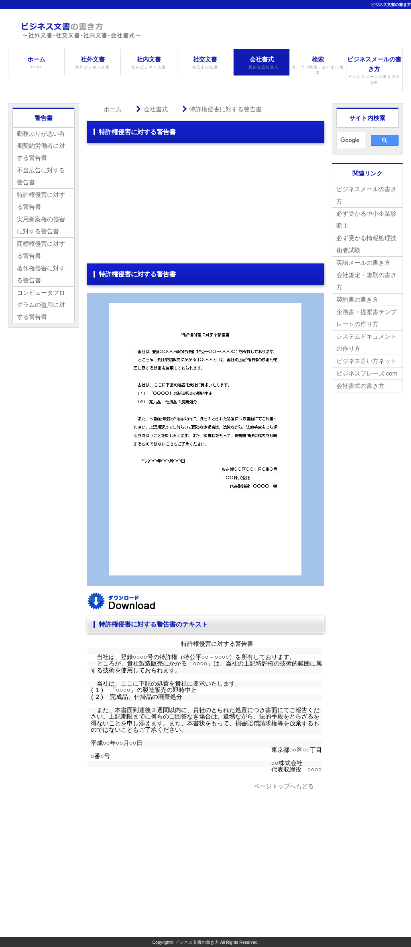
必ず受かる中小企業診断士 (366, 219)
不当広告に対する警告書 (41, 176)
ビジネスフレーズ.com (367, 373)
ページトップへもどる (284, 786)
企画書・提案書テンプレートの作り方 (366, 317)
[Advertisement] (205, 207)
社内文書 (149, 63)
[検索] (350, 140)
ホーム (36, 63)
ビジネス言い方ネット (366, 360)
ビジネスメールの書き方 (374, 71)
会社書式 (261, 63)
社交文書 (205, 63)
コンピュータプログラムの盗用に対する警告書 (41, 304)
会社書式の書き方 (360, 385)
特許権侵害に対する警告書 (41, 200)
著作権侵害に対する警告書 (41, 274)
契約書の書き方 (357, 299)
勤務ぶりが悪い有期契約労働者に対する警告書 (41, 145)
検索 (318, 66)
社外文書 (92, 63)
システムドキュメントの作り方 (366, 342)
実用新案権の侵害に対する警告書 (41, 225)
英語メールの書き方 (363, 262)
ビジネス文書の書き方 (391, 4)
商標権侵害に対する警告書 (41, 249)
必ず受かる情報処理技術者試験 (366, 244)
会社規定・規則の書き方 (366, 280)
